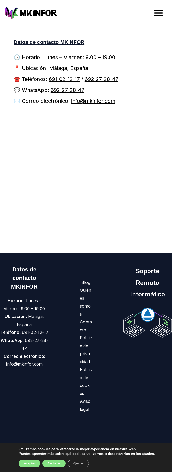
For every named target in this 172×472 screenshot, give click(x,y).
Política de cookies (86, 381)
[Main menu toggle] (158, 13)
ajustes (148, 453)
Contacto (86, 325)
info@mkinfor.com (93, 101)
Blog (85, 282)
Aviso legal (85, 405)
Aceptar (29, 463)
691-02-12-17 (64, 79)
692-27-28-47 (101, 79)
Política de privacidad (86, 349)
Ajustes (78, 463)
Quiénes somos (85, 302)
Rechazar (54, 463)
